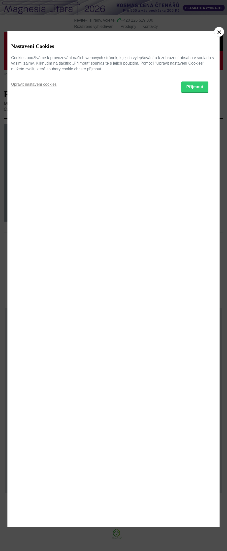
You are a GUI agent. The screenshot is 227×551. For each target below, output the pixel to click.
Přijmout (194, 302)
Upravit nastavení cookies (34, 300)
